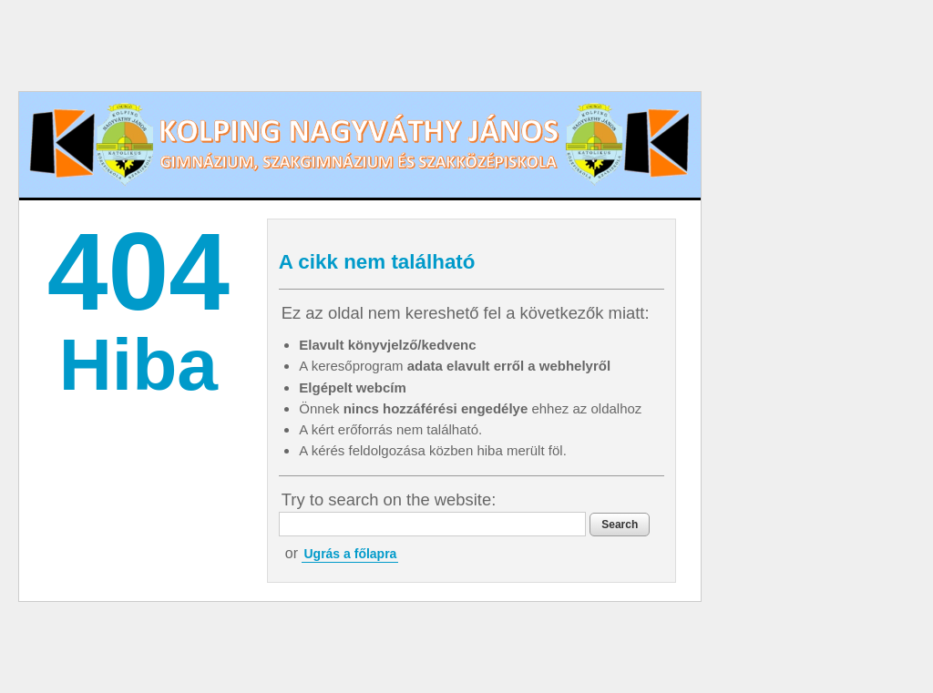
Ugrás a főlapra (349, 553)
